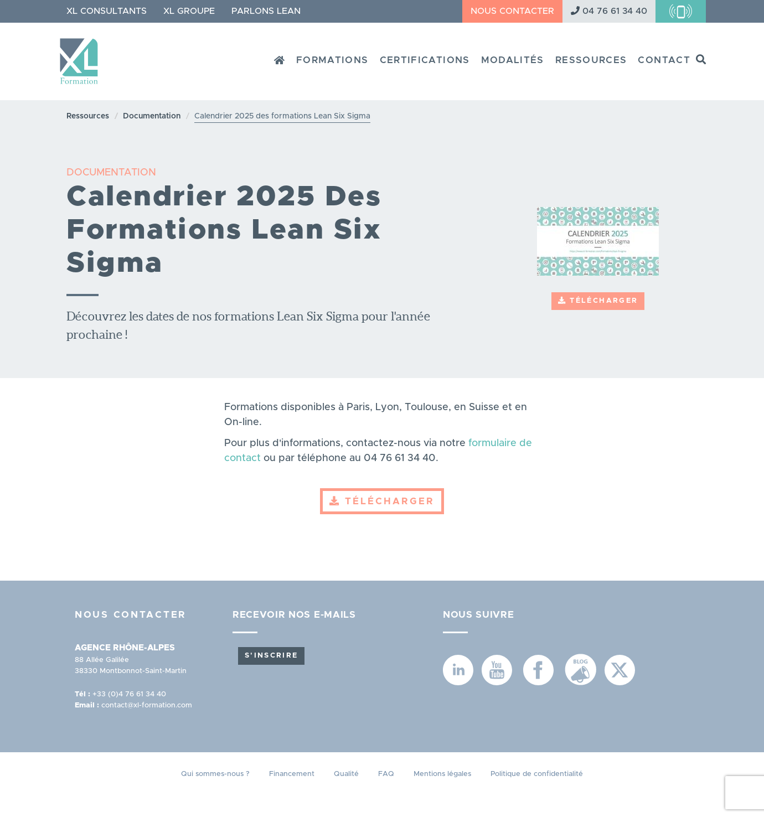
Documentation (151, 116)
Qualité (346, 774)
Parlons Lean (266, 11)
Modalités (512, 60)
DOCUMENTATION (111, 173)
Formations (332, 60)
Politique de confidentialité (537, 774)
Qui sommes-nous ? (215, 774)
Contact (664, 60)
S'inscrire (271, 655)
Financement (291, 774)
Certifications (425, 60)
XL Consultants (106, 11)
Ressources (591, 60)
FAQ (386, 774)
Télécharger (598, 300)
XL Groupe (189, 11)
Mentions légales (442, 774)
